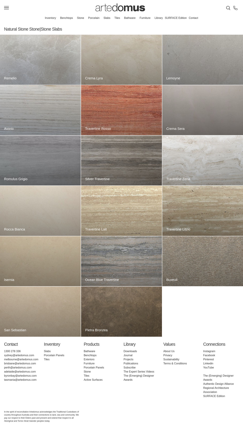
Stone (80, 17)
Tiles (117, 17)
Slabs (107, 17)
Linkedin (208, 363)
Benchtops (66, 17)
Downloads (130, 351)
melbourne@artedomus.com (21, 359)
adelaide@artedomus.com (20, 371)
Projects (128, 359)
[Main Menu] (6, 8)
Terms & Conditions (175, 363)
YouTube (208, 367)
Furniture (145, 17)
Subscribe (129, 367)
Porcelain (94, 17)
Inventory (50, 17)
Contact (193, 17)
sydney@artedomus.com (19, 355)
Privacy (167, 355)
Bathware (130, 17)
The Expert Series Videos (138, 371)
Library (158, 17)
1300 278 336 (12, 351)
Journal (127, 355)
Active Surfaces (93, 379)
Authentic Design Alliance (218, 383)
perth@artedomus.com (18, 367)
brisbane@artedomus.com (20, 363)
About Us (168, 351)
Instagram (209, 351)
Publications (130, 363)
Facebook (209, 355)
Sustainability (171, 359)
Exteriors (89, 359)
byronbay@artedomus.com (20, 375)
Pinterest (208, 359)
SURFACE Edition (176, 17)
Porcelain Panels (54, 355)
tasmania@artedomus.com (20, 379)
